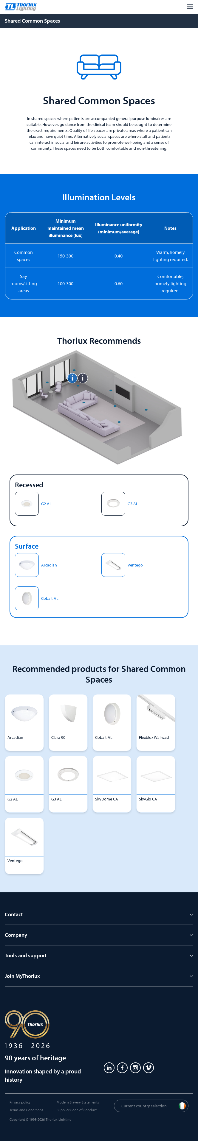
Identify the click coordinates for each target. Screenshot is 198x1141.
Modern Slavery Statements (78, 1102)
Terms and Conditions (26, 1110)
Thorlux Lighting (59, 1119)
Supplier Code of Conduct (77, 1110)
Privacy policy (20, 1102)
